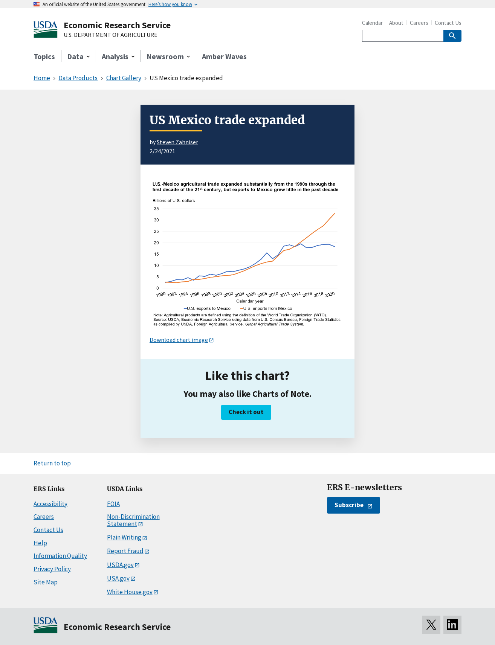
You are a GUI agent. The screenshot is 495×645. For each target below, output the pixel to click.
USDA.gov (120, 565)
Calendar (372, 22)
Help (40, 543)
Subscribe (349, 505)
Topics (44, 56)
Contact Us (448, 22)
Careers (419, 22)
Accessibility (50, 504)
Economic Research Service (117, 25)
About (396, 22)
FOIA (113, 504)
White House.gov (130, 592)
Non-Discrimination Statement (133, 520)
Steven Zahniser (177, 142)
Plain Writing (124, 537)
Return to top (52, 463)
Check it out (246, 412)
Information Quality (60, 556)
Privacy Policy (52, 569)
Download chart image (179, 339)
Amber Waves (224, 56)
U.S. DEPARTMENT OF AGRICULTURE (110, 35)
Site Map (46, 582)
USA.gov (118, 578)
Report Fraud (125, 551)
